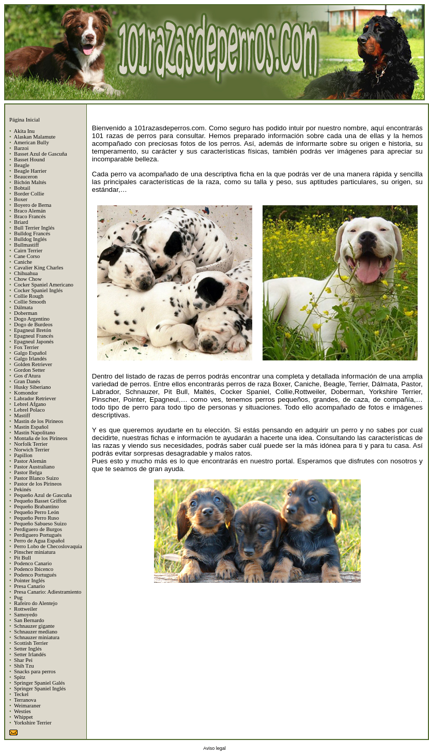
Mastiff (22, 415)
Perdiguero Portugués (38, 535)
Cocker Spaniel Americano (43, 285)
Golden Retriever (33, 364)
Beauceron (26, 176)
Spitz (19, 677)
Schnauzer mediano (35, 632)
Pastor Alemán (30, 461)
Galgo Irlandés (30, 358)
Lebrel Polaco (29, 410)
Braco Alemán (29, 211)
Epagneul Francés (33, 336)
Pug (18, 597)
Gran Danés (27, 381)
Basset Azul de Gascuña (40, 154)
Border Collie (29, 194)
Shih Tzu (24, 666)
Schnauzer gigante (34, 626)
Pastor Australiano (34, 467)
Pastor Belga (28, 472)
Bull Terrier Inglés (34, 228)
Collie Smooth (30, 302)
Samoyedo (25, 614)
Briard (21, 222)
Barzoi (21, 148)
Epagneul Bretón (32, 330)
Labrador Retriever (35, 398)
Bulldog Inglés (30, 239)
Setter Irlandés (30, 654)
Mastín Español (31, 427)
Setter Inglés (28, 649)
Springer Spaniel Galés (39, 683)
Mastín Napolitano (34, 432)
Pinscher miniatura (34, 552)
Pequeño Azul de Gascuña (43, 495)
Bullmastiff (26, 245)
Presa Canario (29, 586)
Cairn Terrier (28, 250)
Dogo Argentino (32, 319)
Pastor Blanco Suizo (36, 478)
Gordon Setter (29, 370)
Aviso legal (214, 748)
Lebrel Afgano (30, 404)
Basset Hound (29, 159)
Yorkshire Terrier (33, 723)
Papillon (23, 455)
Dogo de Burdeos (33, 324)
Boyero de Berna (32, 205)
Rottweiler (25, 609)
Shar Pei (23, 660)
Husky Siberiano (32, 387)
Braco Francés (29, 216)
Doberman (25, 313)
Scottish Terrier (31, 643)
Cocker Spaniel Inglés (38, 290)
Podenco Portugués (35, 575)
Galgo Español (30, 353)
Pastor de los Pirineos (38, 484)
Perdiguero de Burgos (38, 529)
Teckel (21, 694)
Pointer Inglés (29, 580)
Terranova (25, 700)
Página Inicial (24, 120)
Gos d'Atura (27, 376)
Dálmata (23, 307)
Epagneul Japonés (34, 341)
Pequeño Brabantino (36, 506)
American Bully (31, 142)
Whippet (23, 717)
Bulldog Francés (32, 233)
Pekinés (22, 489)
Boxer (20, 199)
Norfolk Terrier (31, 444)
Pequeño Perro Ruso (36, 518)
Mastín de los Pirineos (38, 421)
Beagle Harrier (30, 171)
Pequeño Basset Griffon (40, 501)
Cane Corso (27, 256)
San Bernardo (29, 620)
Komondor (26, 393)
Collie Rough (28, 296)
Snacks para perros (34, 671)
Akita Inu (24, 131)
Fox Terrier (26, 347)
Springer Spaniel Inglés (40, 688)
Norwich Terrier (32, 449)
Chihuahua (26, 273)
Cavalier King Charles (38, 267)
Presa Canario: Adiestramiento (47, 592)
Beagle (21, 165)
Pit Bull (22, 558)
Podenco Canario (33, 563)
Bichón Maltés (30, 182)
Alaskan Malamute (34, 137)
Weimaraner (27, 705)
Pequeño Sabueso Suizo (40, 523)
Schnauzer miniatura (36, 637)
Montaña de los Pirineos (40, 438)
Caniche (23, 262)
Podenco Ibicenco (33, 569)
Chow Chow (28, 279)
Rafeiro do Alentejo (35, 603)
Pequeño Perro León (36, 512)
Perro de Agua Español (39, 540)
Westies (22, 711)
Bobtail (22, 188)
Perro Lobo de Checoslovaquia (48, 546)
